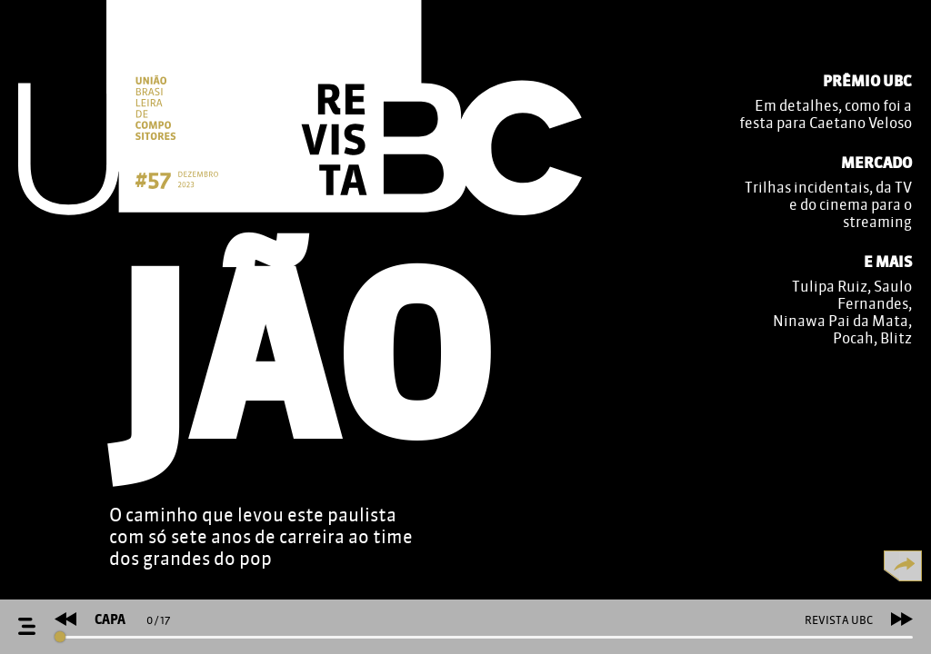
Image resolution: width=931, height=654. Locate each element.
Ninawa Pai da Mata (840, 321)
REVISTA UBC (839, 620)
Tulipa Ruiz (829, 286)
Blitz (896, 338)
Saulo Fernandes (874, 295)
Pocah (853, 338)
